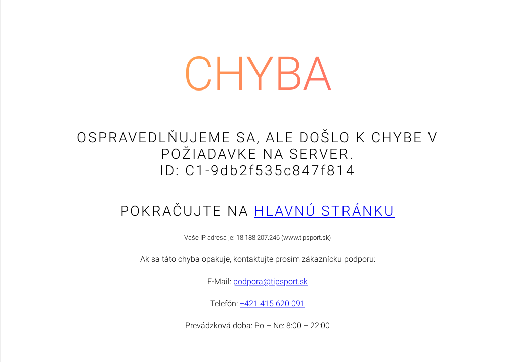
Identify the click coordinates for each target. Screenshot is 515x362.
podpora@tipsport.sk (270, 282)
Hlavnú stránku (324, 211)
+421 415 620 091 (272, 304)
